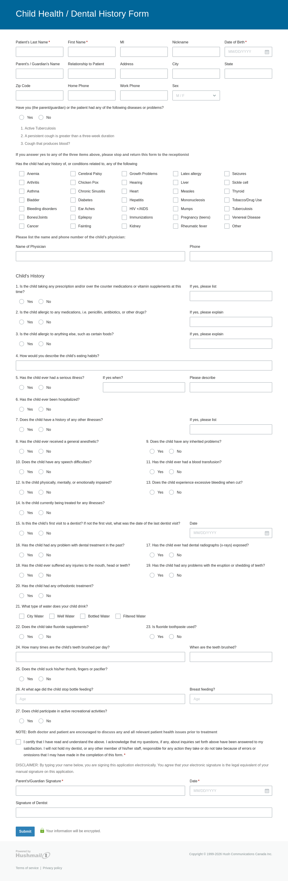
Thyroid (234, 191)
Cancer (29, 226)
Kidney (131, 226)
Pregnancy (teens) (191, 217)
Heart (130, 191)
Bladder (29, 200)
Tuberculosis (238, 208)
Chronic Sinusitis (87, 191)
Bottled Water (95, 616)
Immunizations (137, 217)
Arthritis (29, 182)
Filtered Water (130, 616)
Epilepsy (81, 217)
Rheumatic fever (190, 226)
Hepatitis (133, 200)
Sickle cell (236, 182)
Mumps (183, 208)
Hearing (132, 182)
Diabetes (81, 200)
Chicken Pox (84, 182)
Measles (183, 191)
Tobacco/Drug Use (243, 200)
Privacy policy (52, 868)
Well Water (61, 616)
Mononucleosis (189, 200)
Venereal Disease (242, 217)
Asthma (29, 191)
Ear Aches (82, 208)
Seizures (235, 173)
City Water (31, 616)
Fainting (80, 226)
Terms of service (27, 868)
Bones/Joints (33, 217)
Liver (181, 182)
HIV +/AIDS (135, 208)
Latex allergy (187, 173)
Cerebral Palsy (86, 173)
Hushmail (33, 854)
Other (232, 226)
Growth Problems (140, 173)
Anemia (29, 173)
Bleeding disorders (38, 208)
